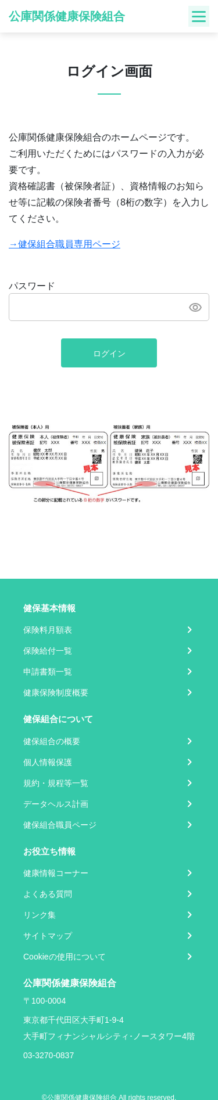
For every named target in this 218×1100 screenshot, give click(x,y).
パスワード (32, 286)
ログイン (109, 353)
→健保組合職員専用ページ (64, 244)
